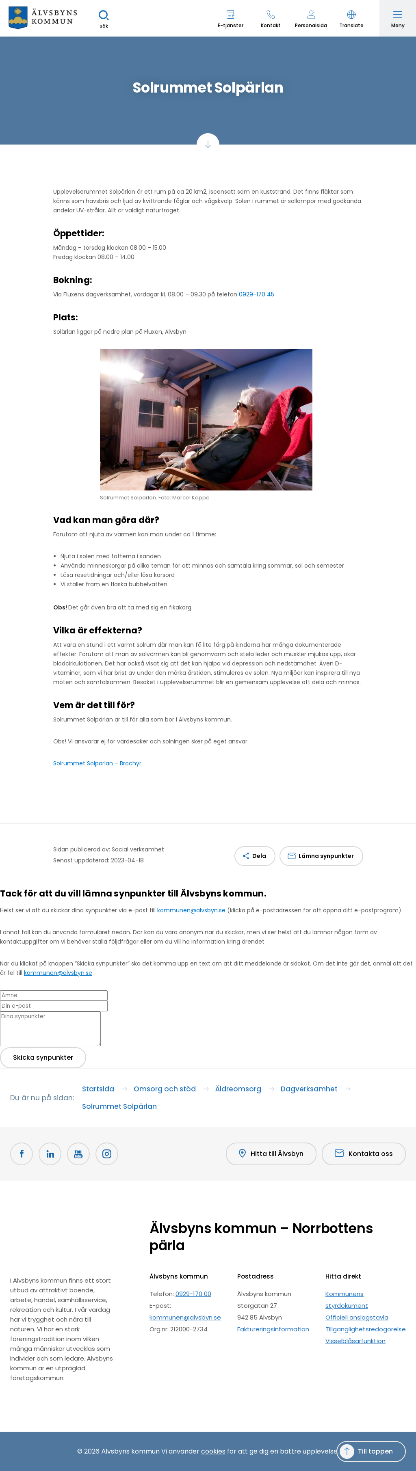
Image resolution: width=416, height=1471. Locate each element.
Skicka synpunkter (43, 1057)
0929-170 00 (193, 1294)
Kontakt (271, 25)
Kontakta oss (364, 1153)
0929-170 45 (256, 294)
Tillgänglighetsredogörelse (365, 1329)
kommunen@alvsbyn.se (191, 910)
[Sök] (103, 18)
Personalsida (311, 25)
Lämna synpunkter (326, 856)
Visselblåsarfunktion (355, 1341)
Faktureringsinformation (273, 1329)
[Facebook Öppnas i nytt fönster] (21, 1154)
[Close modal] (2, 905)
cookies (213, 1451)
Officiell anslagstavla (356, 1317)
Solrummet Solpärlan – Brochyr (97, 763)
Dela (259, 856)
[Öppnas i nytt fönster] (106, 1154)
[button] (351, 18)
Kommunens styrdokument (346, 1300)
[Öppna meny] (397, 18)
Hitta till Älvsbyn (271, 1154)
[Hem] (42, 18)
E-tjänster (230, 25)
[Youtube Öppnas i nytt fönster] (78, 1154)
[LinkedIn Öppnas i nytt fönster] (50, 1154)
